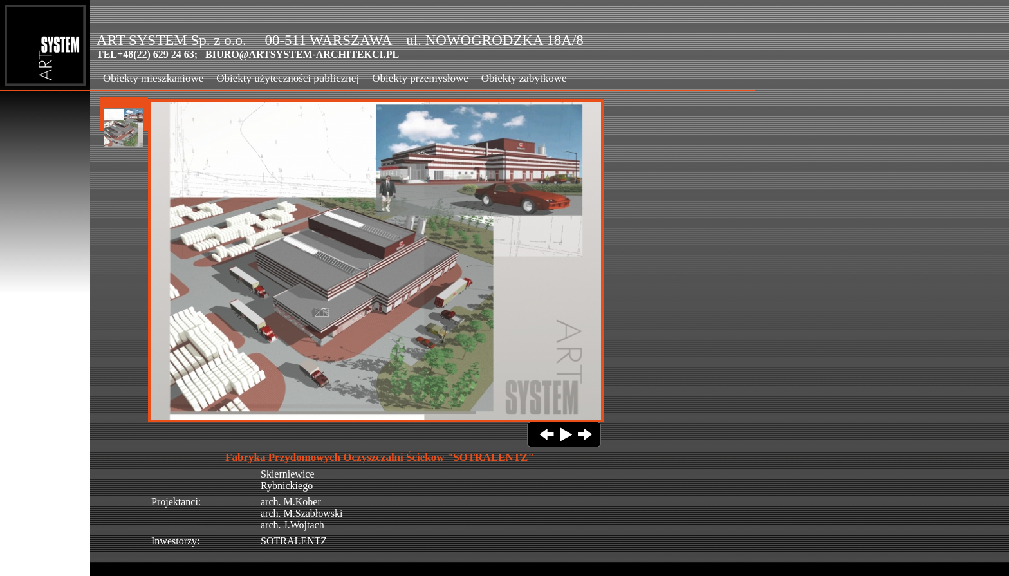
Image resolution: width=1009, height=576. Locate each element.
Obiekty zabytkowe (524, 78)
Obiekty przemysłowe (420, 78)
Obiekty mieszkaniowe (153, 78)
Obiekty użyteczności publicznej (287, 78)
